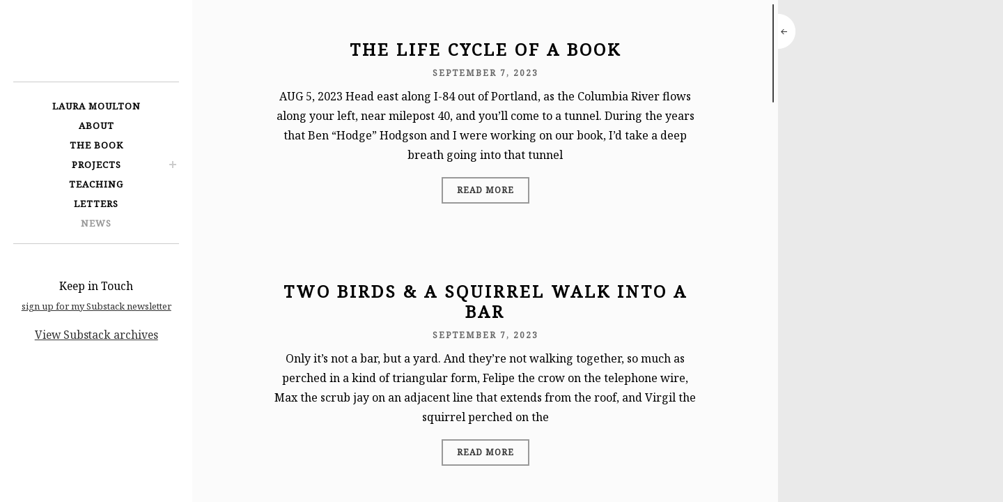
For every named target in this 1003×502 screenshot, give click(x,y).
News (96, 223)
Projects (96, 164)
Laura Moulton (96, 106)
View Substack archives (96, 334)
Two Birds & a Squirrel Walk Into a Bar (485, 301)
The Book (96, 145)
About (96, 125)
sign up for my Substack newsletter (96, 306)
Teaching (96, 184)
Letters (96, 203)
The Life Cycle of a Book (485, 49)
